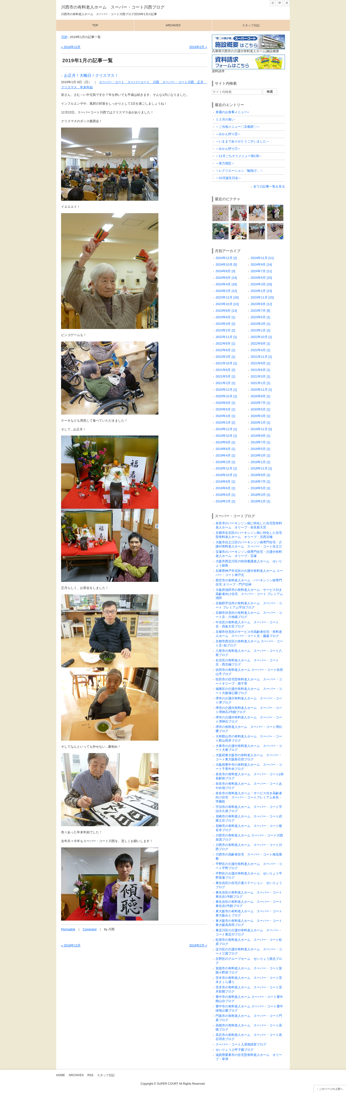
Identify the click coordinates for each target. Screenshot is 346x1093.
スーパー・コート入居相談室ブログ (241, 1044)
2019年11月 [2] (261, 429)
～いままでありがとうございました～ (242, 141)
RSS (90, 1075)
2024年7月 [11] (261, 271)
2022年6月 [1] (225, 350)
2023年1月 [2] (260, 330)
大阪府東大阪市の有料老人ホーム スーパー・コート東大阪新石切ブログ (249, 757)
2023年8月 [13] (226, 310)
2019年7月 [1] (260, 442)
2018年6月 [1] (225, 488)
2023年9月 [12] (261, 304)
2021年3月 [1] (260, 376)
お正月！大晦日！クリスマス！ (91, 75)
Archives (173, 25)
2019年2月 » (198, 47)
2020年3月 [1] (260, 416)
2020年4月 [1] (225, 416)
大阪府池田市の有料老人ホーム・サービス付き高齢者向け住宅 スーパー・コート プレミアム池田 (249, 594)
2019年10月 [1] (226, 435)
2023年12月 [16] (227, 297)
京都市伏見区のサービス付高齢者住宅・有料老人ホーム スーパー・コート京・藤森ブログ (249, 634)
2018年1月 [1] (260, 501)
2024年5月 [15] (261, 277)
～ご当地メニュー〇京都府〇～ (238, 127)
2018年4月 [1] (225, 495)
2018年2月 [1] (225, 501)
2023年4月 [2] (225, 324)
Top (95, 25)
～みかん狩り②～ (228, 134)
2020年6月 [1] (225, 409)
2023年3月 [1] (260, 324)
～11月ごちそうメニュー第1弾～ (239, 156)
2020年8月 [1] (225, 403)
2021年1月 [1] (260, 383)
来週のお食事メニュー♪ (232, 112)
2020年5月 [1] (260, 409)
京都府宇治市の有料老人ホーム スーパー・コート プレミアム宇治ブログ (249, 605)
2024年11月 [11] (262, 258)
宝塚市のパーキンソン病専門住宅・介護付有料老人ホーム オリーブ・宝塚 (249, 554)
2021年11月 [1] (261, 356)
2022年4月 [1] (260, 350)
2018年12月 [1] (226, 468)
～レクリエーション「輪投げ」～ (239, 170)
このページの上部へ (331, 1088)
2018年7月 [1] (260, 481)
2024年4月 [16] (226, 284)
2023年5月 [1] (260, 317)
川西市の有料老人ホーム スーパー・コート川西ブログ (112, 7)
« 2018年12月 (71, 47)
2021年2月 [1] (225, 383)
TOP (64, 37)
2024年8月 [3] (225, 271)
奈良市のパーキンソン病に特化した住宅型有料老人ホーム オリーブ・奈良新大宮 (249, 525)
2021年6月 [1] (260, 370)
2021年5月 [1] (225, 376)
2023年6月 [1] (225, 317)
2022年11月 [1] (226, 337)
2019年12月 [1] (226, 429)
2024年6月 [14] (226, 277)
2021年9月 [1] (260, 363)
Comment (90, 929)
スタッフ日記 (251, 25)
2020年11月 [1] (261, 389)
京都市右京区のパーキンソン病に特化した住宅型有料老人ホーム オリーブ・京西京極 (249, 535)
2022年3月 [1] (225, 356)
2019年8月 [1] (225, 442)
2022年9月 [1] (225, 343)
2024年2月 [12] (226, 291)
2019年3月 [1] (260, 455)
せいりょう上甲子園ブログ (235, 1050)
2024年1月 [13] (261, 291)
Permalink (68, 929)
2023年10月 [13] (227, 304)
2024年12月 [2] (226, 258)
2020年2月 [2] (225, 422)
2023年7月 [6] (260, 310)
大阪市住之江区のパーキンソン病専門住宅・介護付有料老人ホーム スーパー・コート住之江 (249, 544)
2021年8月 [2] (225, 370)
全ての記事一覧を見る (269, 186)
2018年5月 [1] (260, 488)
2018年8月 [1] (225, 481)
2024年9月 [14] (261, 264)
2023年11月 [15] (262, 297)
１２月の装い (225, 119)
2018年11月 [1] (261, 468)
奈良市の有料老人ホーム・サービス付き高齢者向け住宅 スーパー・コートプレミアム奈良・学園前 (249, 797)
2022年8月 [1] (260, 343)
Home (60, 1075)
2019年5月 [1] (260, 449)
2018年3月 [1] (260, 495)
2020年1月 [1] (260, 422)
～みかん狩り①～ (228, 148)
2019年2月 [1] (225, 462)
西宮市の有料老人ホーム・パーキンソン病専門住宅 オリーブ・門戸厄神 (249, 582)
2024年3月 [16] (261, 284)
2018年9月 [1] (260, 475)
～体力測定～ (225, 163)
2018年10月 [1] (226, 475)
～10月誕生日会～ (228, 178)
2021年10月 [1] (226, 363)
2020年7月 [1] (260, 403)
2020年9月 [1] (260, 396)
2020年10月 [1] (226, 396)
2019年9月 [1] (260, 435)
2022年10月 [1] (261, 337)
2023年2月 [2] (225, 330)
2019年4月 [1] (225, 455)
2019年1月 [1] (260, 462)
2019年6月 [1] (225, 449)
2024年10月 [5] (226, 264)
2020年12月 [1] (226, 389)
